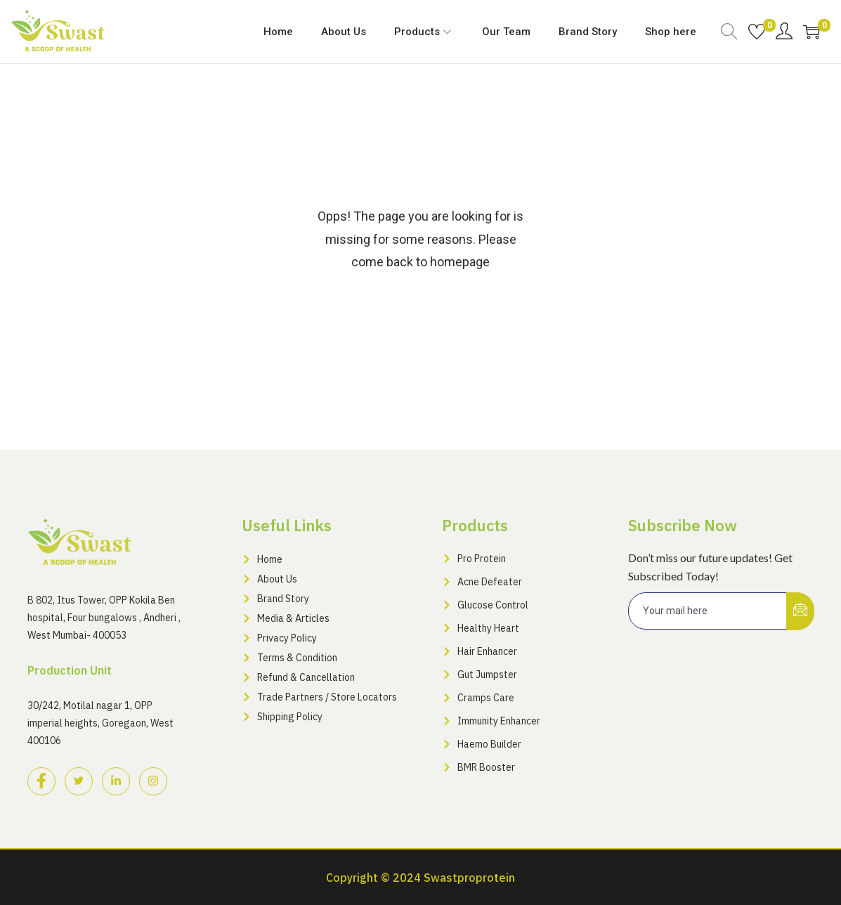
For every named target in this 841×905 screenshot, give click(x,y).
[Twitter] (79, 781)
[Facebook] (41, 781)
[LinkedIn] (116, 781)
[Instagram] (153, 781)
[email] (708, 611)
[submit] (800, 611)
